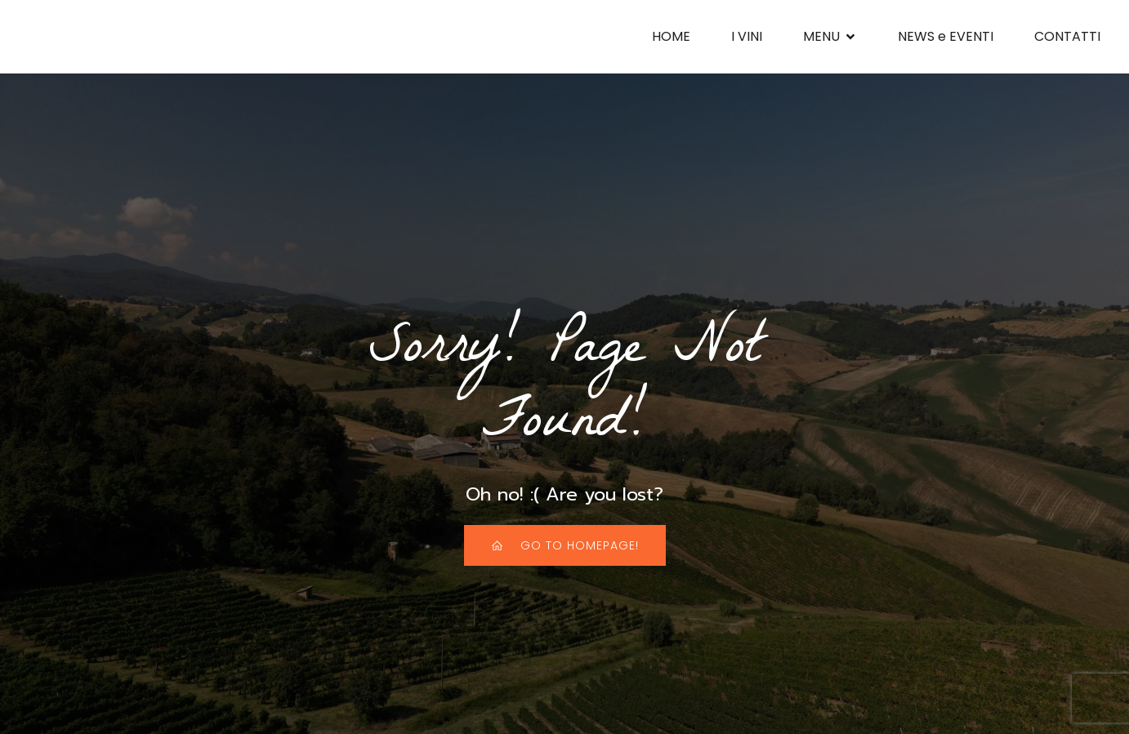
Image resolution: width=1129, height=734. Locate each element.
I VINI (746, 36)
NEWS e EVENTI (945, 36)
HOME (671, 36)
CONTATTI (1067, 36)
